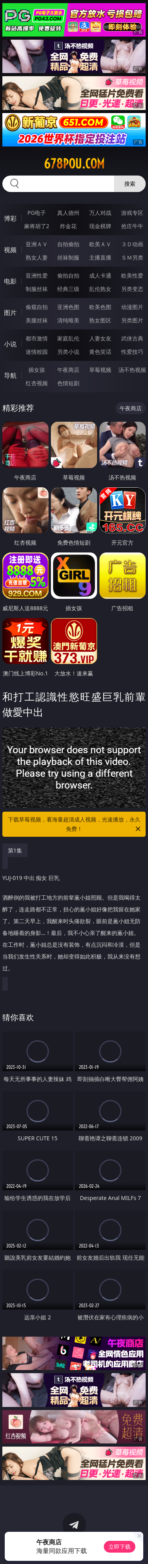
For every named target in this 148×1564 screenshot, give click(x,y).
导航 (10, 375)
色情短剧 (68, 383)
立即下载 (120, 1546)
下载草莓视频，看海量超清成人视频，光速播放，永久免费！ (75, 825)
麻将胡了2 (36, 226)
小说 (10, 344)
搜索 (129, 183)
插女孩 (36, 369)
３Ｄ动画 (132, 244)
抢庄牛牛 (132, 226)
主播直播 (100, 257)
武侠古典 (132, 338)
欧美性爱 (132, 275)
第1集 (15, 850)
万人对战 (100, 212)
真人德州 (68, 212)
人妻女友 (100, 338)
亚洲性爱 (37, 275)
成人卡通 (100, 275)
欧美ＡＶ (100, 244)
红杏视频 (37, 383)
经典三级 (68, 289)
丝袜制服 (68, 257)
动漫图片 (132, 307)
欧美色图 (100, 307)
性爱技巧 (132, 351)
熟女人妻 (37, 257)
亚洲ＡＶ (37, 244)
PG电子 (36, 212)
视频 (10, 249)
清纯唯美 (68, 320)
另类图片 (132, 320)
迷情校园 (37, 351)
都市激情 (37, 338)
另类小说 (68, 351)
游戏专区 (132, 212)
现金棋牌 (100, 226)
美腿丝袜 (37, 320)
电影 (10, 281)
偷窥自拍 (37, 307)
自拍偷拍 (68, 244)
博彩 (10, 218)
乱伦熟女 (100, 289)
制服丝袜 (37, 289)
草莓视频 (100, 369)
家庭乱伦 (68, 338)
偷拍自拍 (68, 275)
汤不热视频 (132, 369)
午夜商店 (68, 369)
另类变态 (132, 289)
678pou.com (74, 164)
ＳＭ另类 (132, 257)
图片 (10, 312)
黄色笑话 (100, 351)
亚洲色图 (68, 307)
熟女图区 (100, 320)
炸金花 (68, 226)
